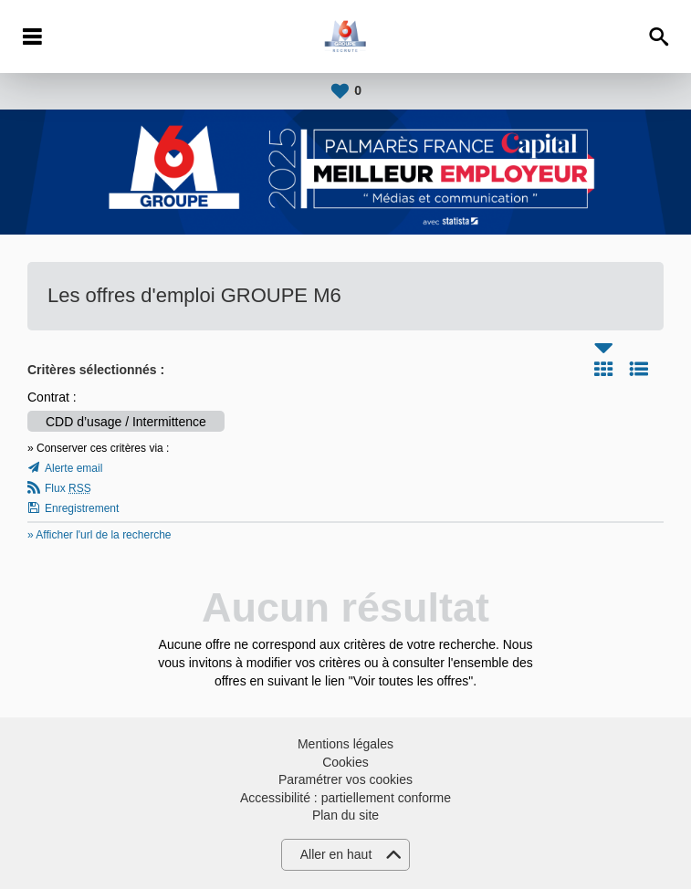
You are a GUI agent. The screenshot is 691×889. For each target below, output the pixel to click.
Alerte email (73, 468)
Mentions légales (345, 744)
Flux (68, 488)
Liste (639, 369)
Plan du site (345, 815)
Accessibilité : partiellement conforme (345, 797)
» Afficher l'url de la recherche (99, 534)
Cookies (345, 762)
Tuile (603, 369)
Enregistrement (82, 508)
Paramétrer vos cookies (345, 779)
